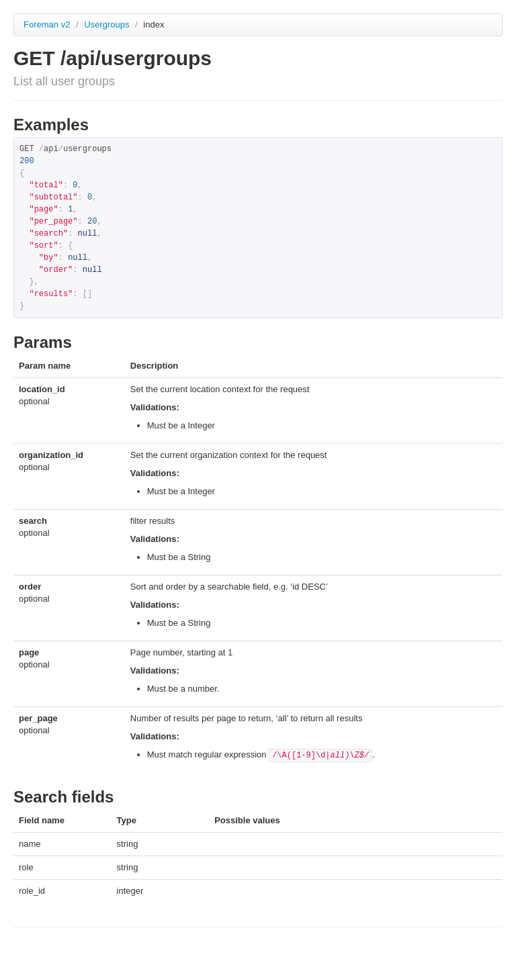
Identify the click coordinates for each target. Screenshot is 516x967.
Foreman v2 (47, 24)
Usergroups (108, 24)
